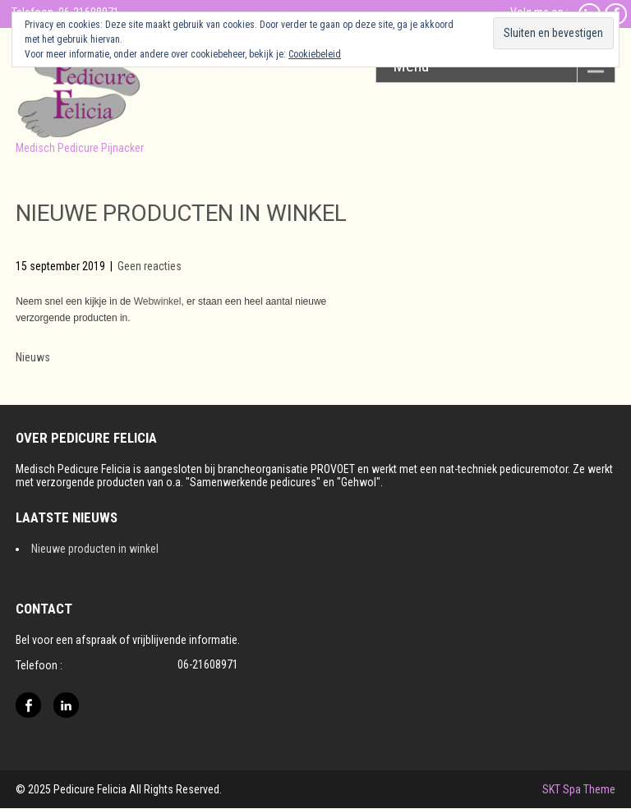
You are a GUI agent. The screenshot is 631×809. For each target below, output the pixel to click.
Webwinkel (158, 301)
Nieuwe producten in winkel (95, 548)
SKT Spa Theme (578, 789)
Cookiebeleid (314, 54)
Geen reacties (149, 266)
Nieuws (33, 357)
